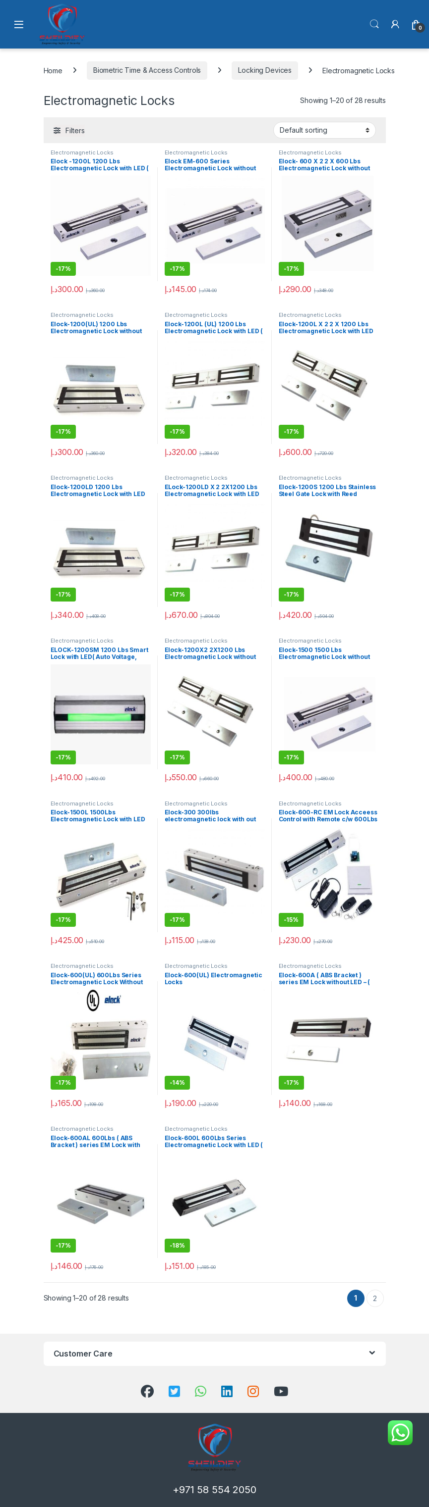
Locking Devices (265, 70)
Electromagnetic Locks (82, 152)
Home (53, 70)
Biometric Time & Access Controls (147, 70)
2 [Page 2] (375, 1298)
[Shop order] (324, 130)
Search (374, 24)
